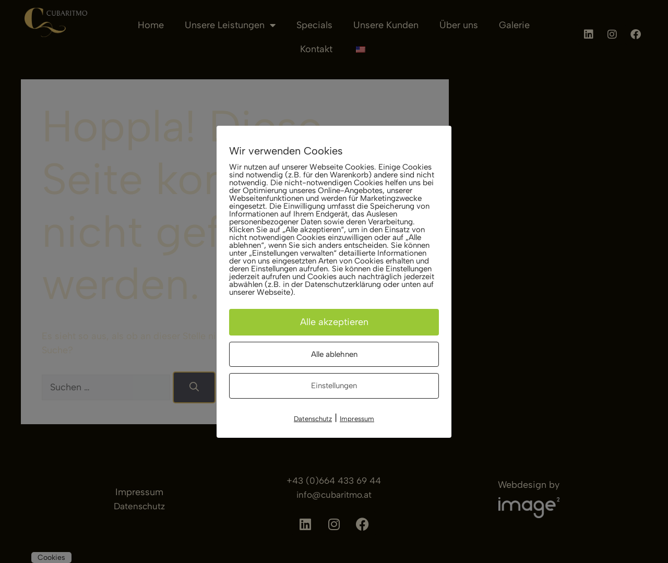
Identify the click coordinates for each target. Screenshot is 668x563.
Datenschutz (313, 419)
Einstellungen (334, 385)
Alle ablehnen (334, 354)
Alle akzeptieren (334, 322)
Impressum (357, 419)
